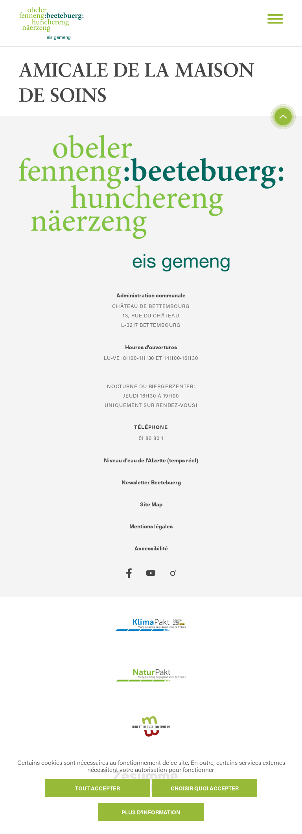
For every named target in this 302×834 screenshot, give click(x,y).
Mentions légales (151, 526)
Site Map (151, 504)
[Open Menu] (272, 20)
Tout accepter (97, 788)
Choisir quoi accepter (205, 788)
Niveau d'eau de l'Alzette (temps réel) (151, 460)
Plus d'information (151, 812)
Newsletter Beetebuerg (151, 482)
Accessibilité (151, 548)
